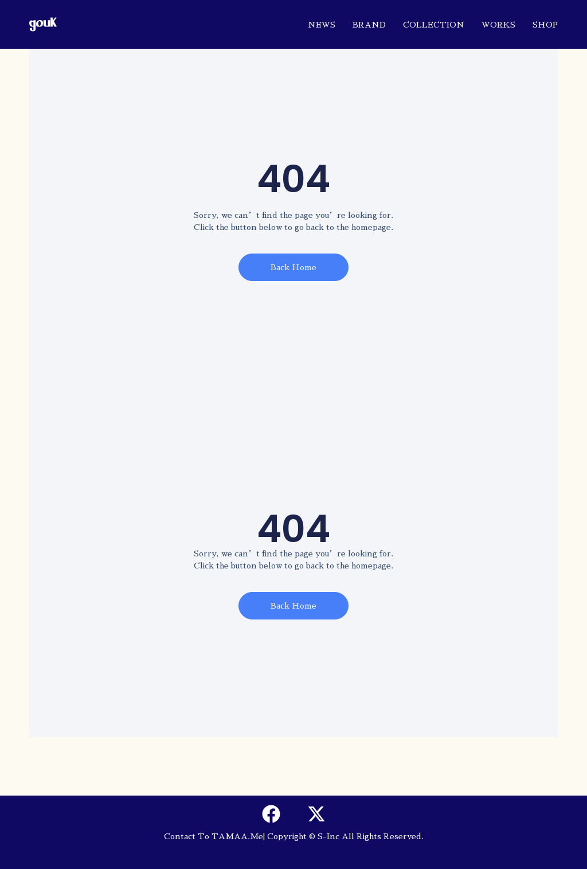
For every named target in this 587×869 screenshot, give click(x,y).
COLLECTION (433, 25)
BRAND (369, 25)
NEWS (321, 25)
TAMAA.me (237, 836)
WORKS (498, 25)
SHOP (545, 25)
